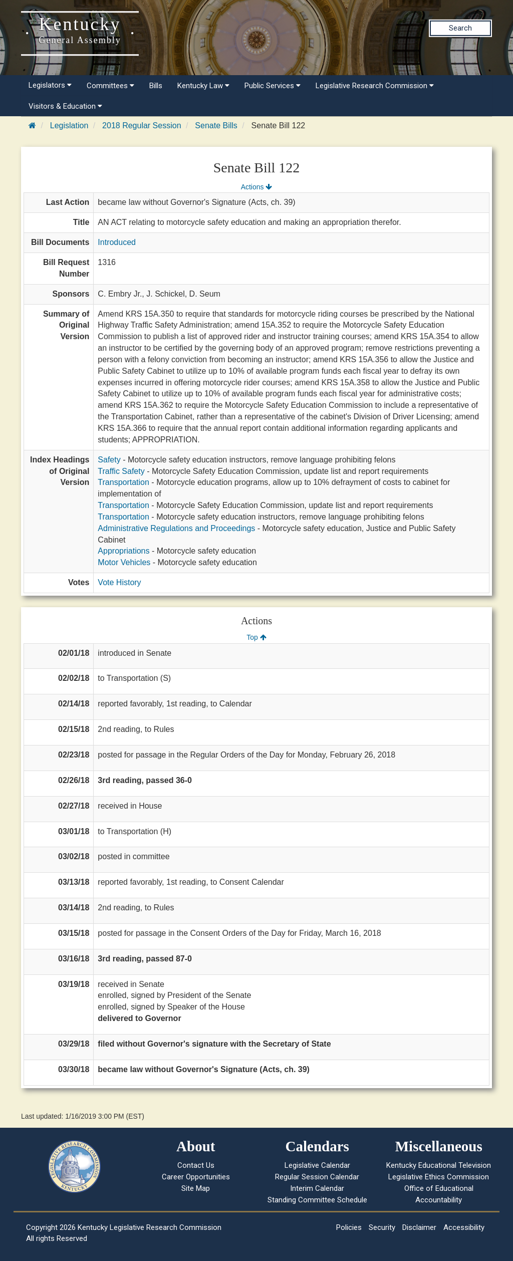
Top (256, 637)
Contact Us (195, 1165)
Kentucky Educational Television (438, 1165)
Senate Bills (216, 125)
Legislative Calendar (317, 1165)
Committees (110, 85)
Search (460, 28)
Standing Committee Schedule (317, 1199)
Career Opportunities (196, 1176)
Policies (349, 1227)
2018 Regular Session (141, 125)
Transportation (123, 482)
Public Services (272, 85)
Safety (109, 459)
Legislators (50, 85)
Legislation (69, 125)
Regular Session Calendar (317, 1176)
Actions (256, 187)
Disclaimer (419, 1227)
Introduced (117, 242)
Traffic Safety (121, 471)
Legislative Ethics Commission (438, 1176)
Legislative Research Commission (375, 85)
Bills (155, 85)
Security (382, 1227)
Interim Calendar (317, 1188)
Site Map (195, 1188)
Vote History (119, 582)
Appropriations (123, 551)
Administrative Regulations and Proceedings (176, 528)
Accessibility (463, 1227)
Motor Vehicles (124, 562)
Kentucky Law (203, 85)
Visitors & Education (65, 106)
